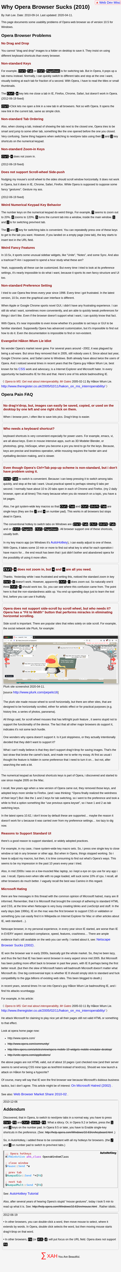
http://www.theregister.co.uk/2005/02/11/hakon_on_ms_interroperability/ (53, 386)
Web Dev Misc (109, 2)
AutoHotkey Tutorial (24, 1193)
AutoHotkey (59, 542)
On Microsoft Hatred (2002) (91, 1085)
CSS (21, 369)
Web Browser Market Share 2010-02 (40, 1094)
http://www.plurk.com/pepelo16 (35, 692)
